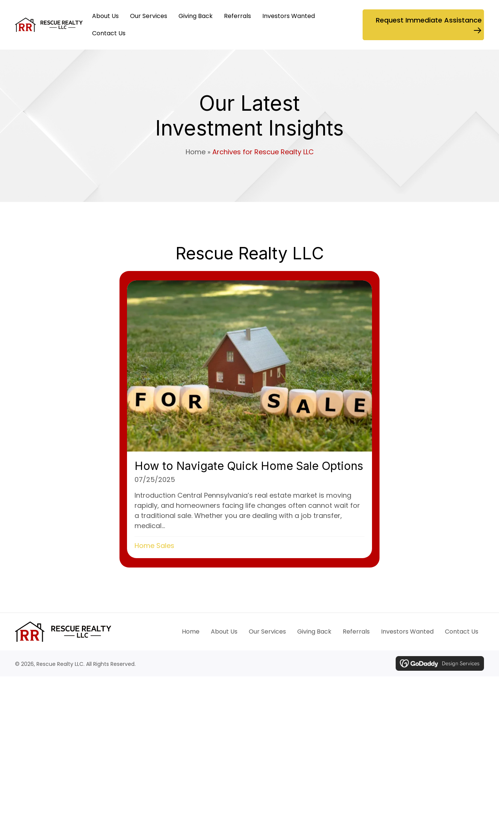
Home (196, 152)
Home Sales (154, 545)
